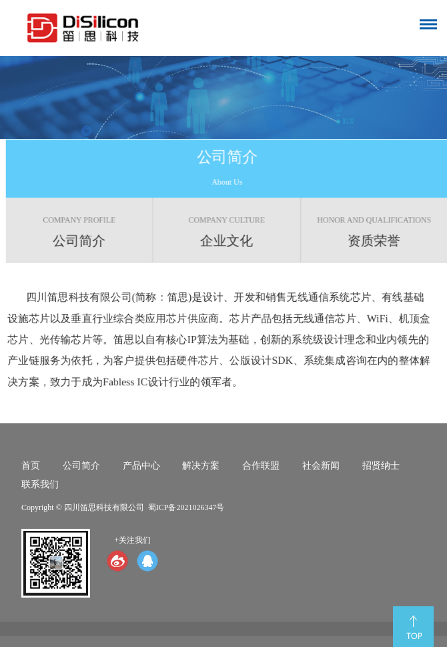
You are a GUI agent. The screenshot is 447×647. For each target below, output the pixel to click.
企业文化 (228, 232)
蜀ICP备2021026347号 (186, 507)
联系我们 (40, 484)
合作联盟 (261, 466)
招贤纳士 (381, 466)
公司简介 (81, 232)
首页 (30, 466)
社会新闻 (321, 466)
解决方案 (200, 466)
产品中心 (141, 466)
